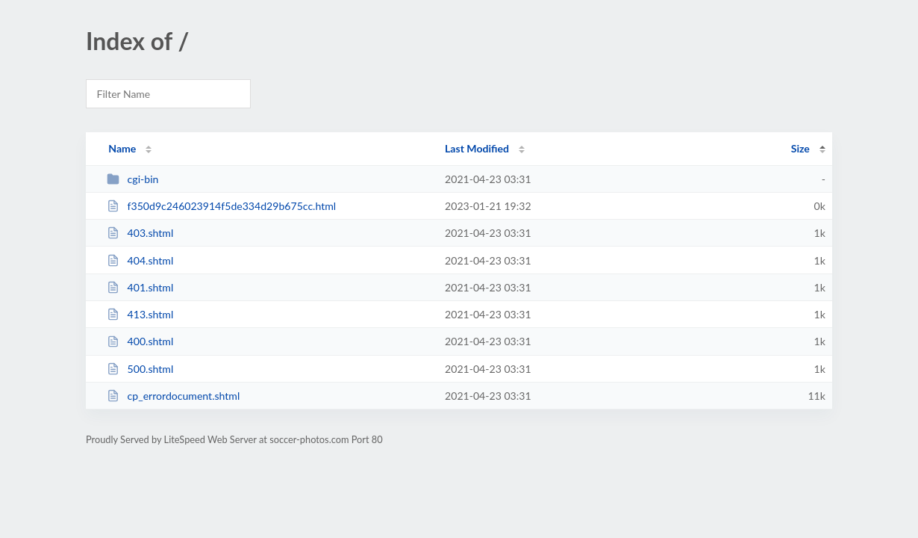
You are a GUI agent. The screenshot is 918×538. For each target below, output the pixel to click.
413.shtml (140, 314)
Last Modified (477, 148)
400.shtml (140, 341)
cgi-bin (132, 179)
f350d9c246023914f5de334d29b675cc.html (221, 206)
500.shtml (140, 368)
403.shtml (140, 232)
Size (800, 148)
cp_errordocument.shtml (173, 395)
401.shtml (140, 287)
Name (122, 148)
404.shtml (140, 260)
